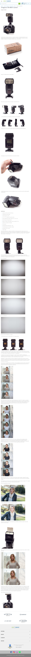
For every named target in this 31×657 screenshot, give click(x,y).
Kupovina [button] (2, 631)
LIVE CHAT (8, 621)
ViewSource (22, 655)
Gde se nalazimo (18, 647)
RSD (28, 3)
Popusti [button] (2, 634)
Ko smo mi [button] (3, 637)
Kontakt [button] (2, 640)
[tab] (15, 631)
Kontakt (23, 614)
